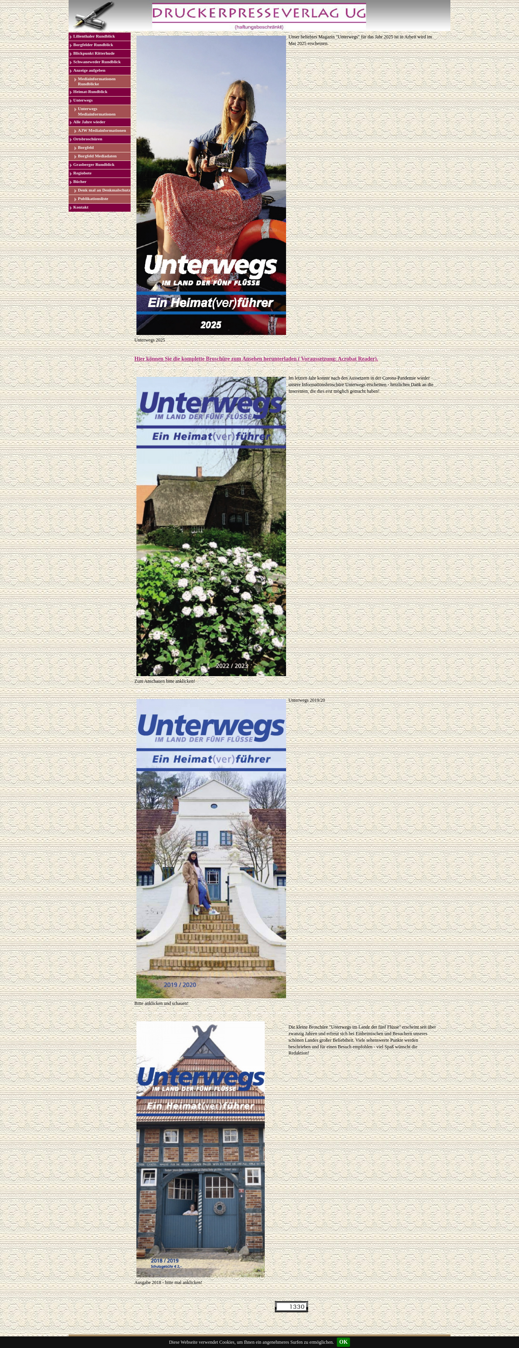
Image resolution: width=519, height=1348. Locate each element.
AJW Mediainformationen (102, 130)
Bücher (79, 181)
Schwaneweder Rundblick (97, 61)
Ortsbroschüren (87, 138)
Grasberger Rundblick (93, 164)
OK (343, 1342)
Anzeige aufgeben (89, 70)
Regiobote (82, 173)
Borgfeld (86, 147)
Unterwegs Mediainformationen (97, 111)
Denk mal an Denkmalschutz (104, 190)
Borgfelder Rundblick (93, 44)
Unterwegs (83, 100)
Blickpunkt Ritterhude (94, 53)
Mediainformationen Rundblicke (97, 81)
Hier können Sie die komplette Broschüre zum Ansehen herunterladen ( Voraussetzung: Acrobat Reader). (256, 359)
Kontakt (80, 207)
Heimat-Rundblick (90, 91)
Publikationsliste (93, 198)
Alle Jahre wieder (89, 121)
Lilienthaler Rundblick (94, 36)
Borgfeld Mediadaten (97, 156)
